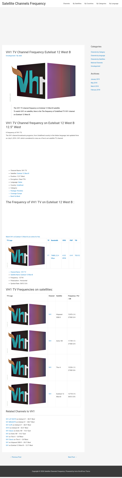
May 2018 (94, 83)
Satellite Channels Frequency (25, 4)
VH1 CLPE (9, 426)
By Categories (101, 4)
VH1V (8, 429)
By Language (113, 4)
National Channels (97, 63)
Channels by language (98, 56)
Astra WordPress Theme (82, 472)
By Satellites (77, 4)
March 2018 (95, 87)
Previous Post (16, 458)
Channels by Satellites (98, 59)
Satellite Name (16, 275)
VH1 (50, 315)
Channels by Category (98, 52)
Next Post (72, 458)
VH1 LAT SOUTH (11, 420)
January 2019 (95, 79)
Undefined (20, 185)
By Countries (89, 4)
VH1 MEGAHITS (11, 423)
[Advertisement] (61, 23)
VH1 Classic (10, 431)
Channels (66, 4)
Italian (20, 182)
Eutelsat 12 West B (23, 174)
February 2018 (96, 90)
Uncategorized (11, 56)
